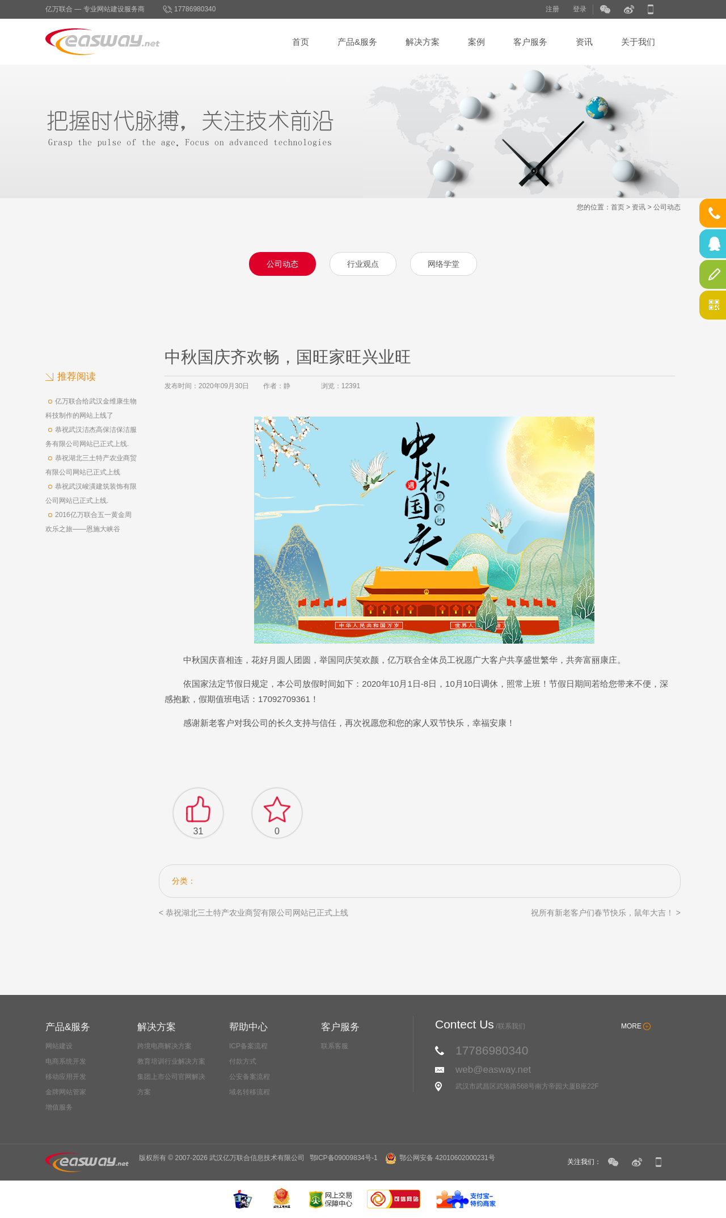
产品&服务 (357, 42)
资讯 (584, 42)
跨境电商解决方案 (164, 1046)
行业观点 (363, 263)
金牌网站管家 (65, 1092)
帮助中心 (248, 1027)
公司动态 (667, 207)
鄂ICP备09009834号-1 (344, 1158)
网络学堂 (443, 263)
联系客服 (334, 1046)
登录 (579, 9)
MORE (631, 1026)
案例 (476, 42)
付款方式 (242, 1061)
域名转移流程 (249, 1092)
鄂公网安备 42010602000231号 (440, 1158)
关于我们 (638, 42)
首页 (300, 42)
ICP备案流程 (248, 1046)
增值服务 (59, 1107)
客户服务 (530, 42)
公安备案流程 (249, 1077)
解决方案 (423, 42)
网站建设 (59, 1046)
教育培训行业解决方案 (171, 1061)
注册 (552, 9)
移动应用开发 (65, 1077)
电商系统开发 (65, 1061)
